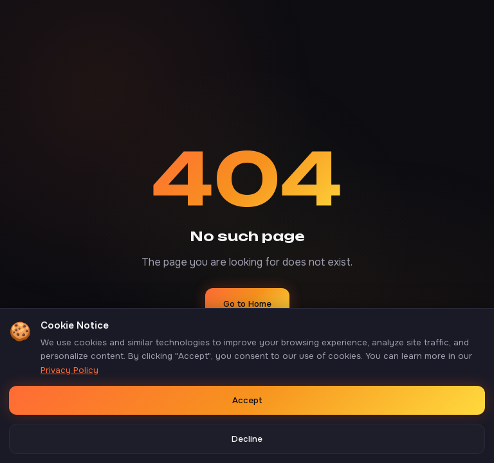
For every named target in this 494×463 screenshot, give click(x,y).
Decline (247, 438)
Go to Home (247, 303)
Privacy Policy (69, 370)
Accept (247, 400)
